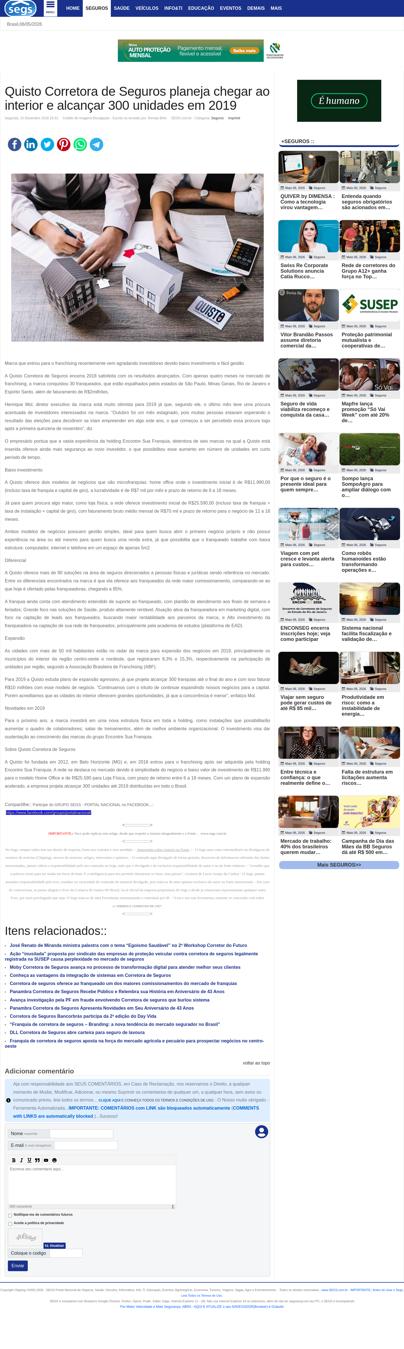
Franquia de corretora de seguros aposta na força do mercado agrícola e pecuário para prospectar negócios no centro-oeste (134, 1043)
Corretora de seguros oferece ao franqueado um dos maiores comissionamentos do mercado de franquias (123, 983)
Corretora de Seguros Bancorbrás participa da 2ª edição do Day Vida (83, 1016)
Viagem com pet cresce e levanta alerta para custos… (307, 558)
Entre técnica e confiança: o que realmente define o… (305, 777)
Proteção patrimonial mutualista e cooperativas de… (367, 340)
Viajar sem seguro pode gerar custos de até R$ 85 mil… (306, 702)
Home (73, 8)
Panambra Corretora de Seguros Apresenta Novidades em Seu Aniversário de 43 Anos (102, 1008)
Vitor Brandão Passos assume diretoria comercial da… (307, 340)
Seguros (97, 8)
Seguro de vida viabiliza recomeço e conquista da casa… (305, 409)
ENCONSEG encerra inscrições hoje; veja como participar (305, 633)
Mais (276, 8)
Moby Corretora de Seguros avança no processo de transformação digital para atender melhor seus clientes (125, 967)
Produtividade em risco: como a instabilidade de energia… (363, 705)
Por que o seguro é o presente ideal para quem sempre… (306, 484)
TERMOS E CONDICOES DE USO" (139, 906)
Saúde (122, 8)
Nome (24, 1133)
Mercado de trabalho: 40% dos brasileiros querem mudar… (306, 846)
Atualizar (57, 1246)
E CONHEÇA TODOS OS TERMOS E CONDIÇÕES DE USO (156, 1100)
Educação (201, 8)
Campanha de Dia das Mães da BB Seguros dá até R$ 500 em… (368, 846)
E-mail (31, 1145)
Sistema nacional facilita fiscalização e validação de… (367, 633)
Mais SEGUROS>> (339, 865)
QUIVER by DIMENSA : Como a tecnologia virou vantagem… (308, 201)
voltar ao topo (256, 1063)
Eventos (230, 8)
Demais (256, 8)
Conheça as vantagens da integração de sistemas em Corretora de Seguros (90, 975)
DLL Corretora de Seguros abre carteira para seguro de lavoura (77, 1032)
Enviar (18, 1265)
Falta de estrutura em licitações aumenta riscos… (367, 777)
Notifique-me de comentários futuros (43, 1215)
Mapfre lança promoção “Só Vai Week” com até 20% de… (365, 412)
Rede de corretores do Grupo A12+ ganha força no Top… (368, 271)
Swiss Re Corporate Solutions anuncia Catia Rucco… (304, 271)
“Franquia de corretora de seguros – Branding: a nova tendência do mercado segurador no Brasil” (115, 1024)
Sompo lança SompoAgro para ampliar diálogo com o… (366, 487)
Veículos (147, 8)
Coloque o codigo (28, 1253)
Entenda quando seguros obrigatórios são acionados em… (367, 201)
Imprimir (234, 118)
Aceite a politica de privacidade (39, 1223)
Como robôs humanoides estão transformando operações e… (364, 561)
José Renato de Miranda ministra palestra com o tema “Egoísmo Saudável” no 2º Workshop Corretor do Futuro (128, 945)
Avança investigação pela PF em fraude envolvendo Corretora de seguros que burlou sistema (110, 1000)
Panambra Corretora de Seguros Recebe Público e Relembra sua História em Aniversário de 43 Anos (117, 991)
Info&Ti (173, 8)
